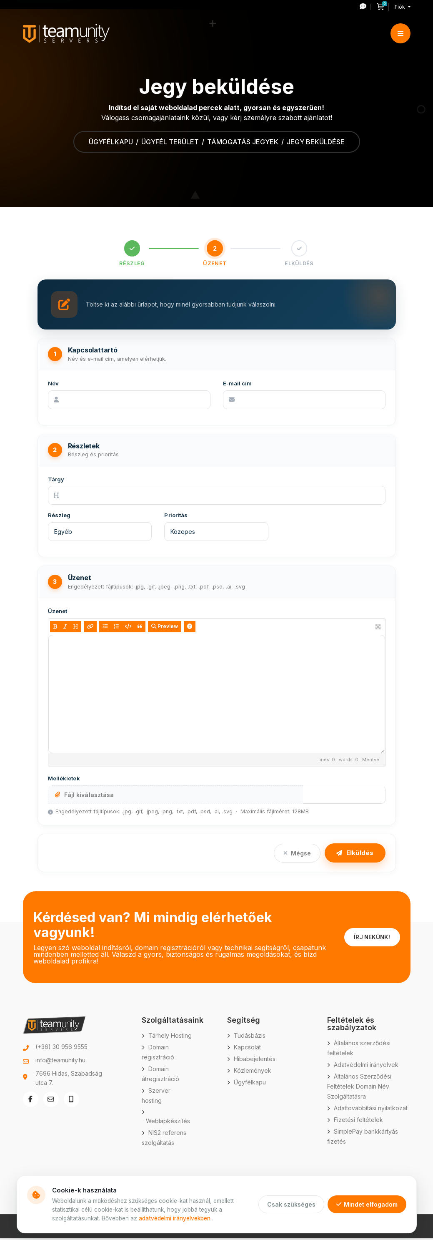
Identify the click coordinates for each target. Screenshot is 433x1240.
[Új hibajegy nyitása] (365, 7)
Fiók (400, 7)
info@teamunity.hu (60, 1061)
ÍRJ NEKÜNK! (371, 938)
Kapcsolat (247, 1048)
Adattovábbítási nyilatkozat (371, 1109)
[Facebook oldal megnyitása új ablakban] (31, 1101)
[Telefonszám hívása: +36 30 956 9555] (72, 1101)
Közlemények (252, 1072)
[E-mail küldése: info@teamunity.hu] (52, 1101)
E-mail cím (237, 384)
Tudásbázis (249, 1037)
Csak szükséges (291, 1204)
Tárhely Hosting (170, 1037)
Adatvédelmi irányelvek (366, 1066)
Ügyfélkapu (111, 142)
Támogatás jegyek (242, 142)
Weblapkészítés (168, 1122)
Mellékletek (64, 780)
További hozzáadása (344, 795)
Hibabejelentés (254, 1060)
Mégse (297, 854)
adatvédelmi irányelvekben (175, 1218)
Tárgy (56, 480)
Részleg (59, 516)
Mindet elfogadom (367, 1204)
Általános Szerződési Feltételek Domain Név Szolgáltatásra (359, 1088)
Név (53, 384)
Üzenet (58, 612)
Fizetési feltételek (358, 1121)
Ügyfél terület (170, 142)
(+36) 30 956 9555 (61, 1048)
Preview (164, 628)
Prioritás (176, 516)
